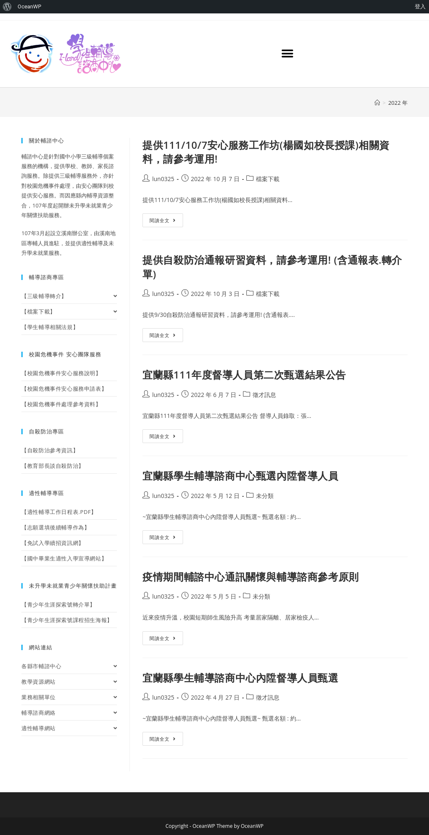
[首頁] (377, 102)
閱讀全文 (166, 218)
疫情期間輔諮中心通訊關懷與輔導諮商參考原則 (250, 576)
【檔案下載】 (69, 311)
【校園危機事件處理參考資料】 (61, 404)
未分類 (265, 496)
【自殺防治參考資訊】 (49, 450)
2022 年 (398, 102)
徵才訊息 (264, 395)
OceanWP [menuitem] (29, 6)
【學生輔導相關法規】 (49, 327)
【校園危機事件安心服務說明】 (61, 373)
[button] (287, 53)
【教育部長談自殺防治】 (52, 465)
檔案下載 (267, 179)
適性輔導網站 (69, 728)
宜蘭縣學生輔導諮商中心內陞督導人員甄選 (240, 678)
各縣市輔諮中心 (69, 666)
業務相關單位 (69, 697)
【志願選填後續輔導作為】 (55, 527)
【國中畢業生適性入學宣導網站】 (64, 558)
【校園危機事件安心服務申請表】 (64, 388)
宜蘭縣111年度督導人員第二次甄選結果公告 (244, 374)
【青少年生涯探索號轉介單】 (58, 604)
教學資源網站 (69, 681)
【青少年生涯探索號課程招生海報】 (67, 620)
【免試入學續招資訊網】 (52, 543)
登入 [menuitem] (420, 6)
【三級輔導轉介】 (69, 296)
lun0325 (163, 179)
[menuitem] (7, 6)
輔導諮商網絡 (69, 712)
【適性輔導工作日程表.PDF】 (58, 512)
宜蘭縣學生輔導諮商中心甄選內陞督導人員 (240, 475)
